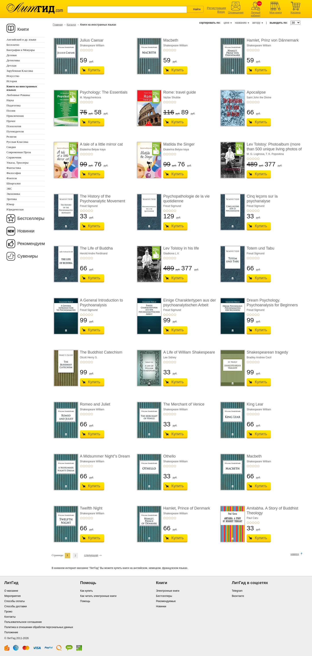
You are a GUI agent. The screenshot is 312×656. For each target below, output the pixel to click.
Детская (11, 65)
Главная (58, 24)
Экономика (13, 193)
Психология (13, 126)
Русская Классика (17, 141)
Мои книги (276, 12)
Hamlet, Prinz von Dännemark (273, 40)
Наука (10, 100)
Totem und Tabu (260, 248)
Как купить (86, 590)
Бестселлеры (30, 218)
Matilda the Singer (179, 144)
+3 (86, 50)
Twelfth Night (91, 508)
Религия (11, 136)
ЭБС (9, 188)
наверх (295, 554)
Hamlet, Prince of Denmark (186, 508)
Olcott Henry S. (89, 357)
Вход (221, 11)
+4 (89, 50)
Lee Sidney (169, 357)
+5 (91, 50)
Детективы (13, 60)
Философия (13, 173)
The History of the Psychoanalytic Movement (102, 198)
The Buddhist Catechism (101, 352)
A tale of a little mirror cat (101, 144)
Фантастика (13, 167)
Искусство (12, 76)
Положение (11, 632)
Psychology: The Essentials (104, 92)
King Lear (255, 404)
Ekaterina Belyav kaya (93, 149)
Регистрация (216, 8)
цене (226, 22)
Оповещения (236, 12)
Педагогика (13, 105)
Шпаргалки (13, 183)
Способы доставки (15, 606)
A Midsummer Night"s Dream (105, 456)
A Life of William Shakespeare (189, 352)
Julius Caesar (92, 40)
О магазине (11, 590)
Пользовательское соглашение (23, 622)
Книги (23, 29)
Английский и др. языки (21, 39)
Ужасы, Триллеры (17, 162)
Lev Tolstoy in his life (181, 248)
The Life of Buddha (96, 248)
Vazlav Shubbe (171, 97)
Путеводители (15, 131)
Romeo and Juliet (95, 404)
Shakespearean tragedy (267, 352)
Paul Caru (252, 518)
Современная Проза (18, 152)
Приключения (15, 115)
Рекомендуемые (166, 601)
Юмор (10, 204)
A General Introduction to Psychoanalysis (101, 302)
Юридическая (15, 209)
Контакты (10, 616)
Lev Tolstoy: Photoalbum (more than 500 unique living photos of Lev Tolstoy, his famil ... (274, 149)
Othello (169, 456)
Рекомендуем (31, 243)
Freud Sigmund (89, 206)
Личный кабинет (255, 14)
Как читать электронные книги (98, 596)
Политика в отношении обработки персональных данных (38, 627)
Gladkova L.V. (171, 253)
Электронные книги (167, 590)
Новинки (25, 231)
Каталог (71, 24)
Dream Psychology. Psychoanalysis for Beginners (272, 302)
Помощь (85, 601)
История (11, 81)
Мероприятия (12, 596)
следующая (91, 555)
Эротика (11, 199)
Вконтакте (238, 596)
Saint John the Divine (259, 97)
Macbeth (170, 40)
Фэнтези (11, 178)
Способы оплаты (14, 601)
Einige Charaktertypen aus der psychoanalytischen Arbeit (189, 302)
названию (241, 22)
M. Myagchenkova (90, 97)
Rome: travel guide (179, 92)
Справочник (13, 157)
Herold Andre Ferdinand (93, 253)
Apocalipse (256, 92)
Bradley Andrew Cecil (259, 357)
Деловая (11, 55)
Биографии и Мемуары (20, 50)
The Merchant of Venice (183, 404)
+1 (81, 50)
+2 (84, 50)
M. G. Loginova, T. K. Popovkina (265, 154)
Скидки (11, 147)
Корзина (296, 12)
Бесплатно (12, 44)
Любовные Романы (18, 95)
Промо (8, 611)
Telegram (237, 590)
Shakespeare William (92, 45)
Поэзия (10, 110)
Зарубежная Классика (19, 70)
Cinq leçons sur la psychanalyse (262, 198)
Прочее (10, 121)
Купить (94, 70)
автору (256, 22)
